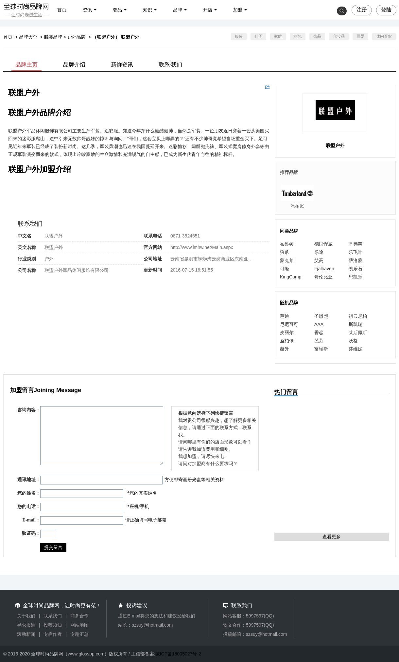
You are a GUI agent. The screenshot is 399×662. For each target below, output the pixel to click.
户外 (49, 258)
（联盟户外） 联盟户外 (115, 37)
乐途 (318, 252)
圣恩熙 (321, 316)
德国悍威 (323, 244)
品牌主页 (26, 65)
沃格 (353, 340)
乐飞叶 (355, 252)
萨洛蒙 (355, 260)
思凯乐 (355, 276)
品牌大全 (28, 37)
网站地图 (79, 625)
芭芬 (318, 340)
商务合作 (79, 615)
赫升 (284, 348)
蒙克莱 (287, 260)
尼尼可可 (289, 324)
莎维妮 (355, 348)
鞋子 (258, 36)
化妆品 (339, 36)
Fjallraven (324, 268)
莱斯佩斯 (358, 332)
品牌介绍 (74, 65)
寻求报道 (26, 625)
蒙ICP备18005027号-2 (178, 653)
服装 (239, 36)
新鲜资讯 (122, 65)
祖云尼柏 (358, 316)
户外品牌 (76, 37)
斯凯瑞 (355, 324)
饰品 (317, 36)
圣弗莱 (355, 244)
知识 (147, 9)
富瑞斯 (321, 348)
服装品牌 (53, 37)
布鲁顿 (287, 244)
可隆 (284, 268)
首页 (61, 9)
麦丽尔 (287, 332)
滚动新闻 (26, 634)
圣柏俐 (287, 340)
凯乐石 (355, 268)
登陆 (386, 9)
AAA (318, 324)
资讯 (87, 9)
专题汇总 (79, 634)
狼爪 (284, 252)
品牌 (177, 9)
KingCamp (290, 276)
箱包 (298, 36)
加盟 (237, 9)
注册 (361, 9)
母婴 (360, 36)
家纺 (278, 36)
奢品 (117, 9)
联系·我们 (170, 65)
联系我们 (52, 615)
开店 (207, 9)
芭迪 (284, 316)
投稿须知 (52, 625)
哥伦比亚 (323, 276)
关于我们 (26, 615)
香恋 (318, 332)
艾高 (318, 260)
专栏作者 (52, 634)
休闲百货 (384, 36)
